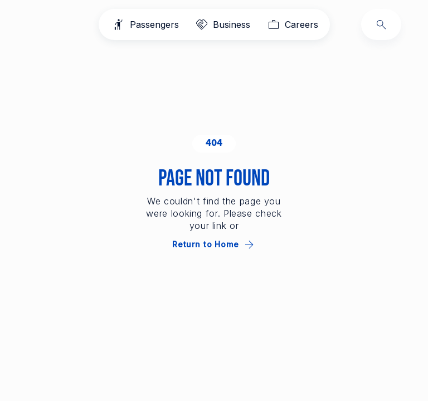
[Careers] (291, 24)
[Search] (381, 24)
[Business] (222, 24)
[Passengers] (144, 24)
